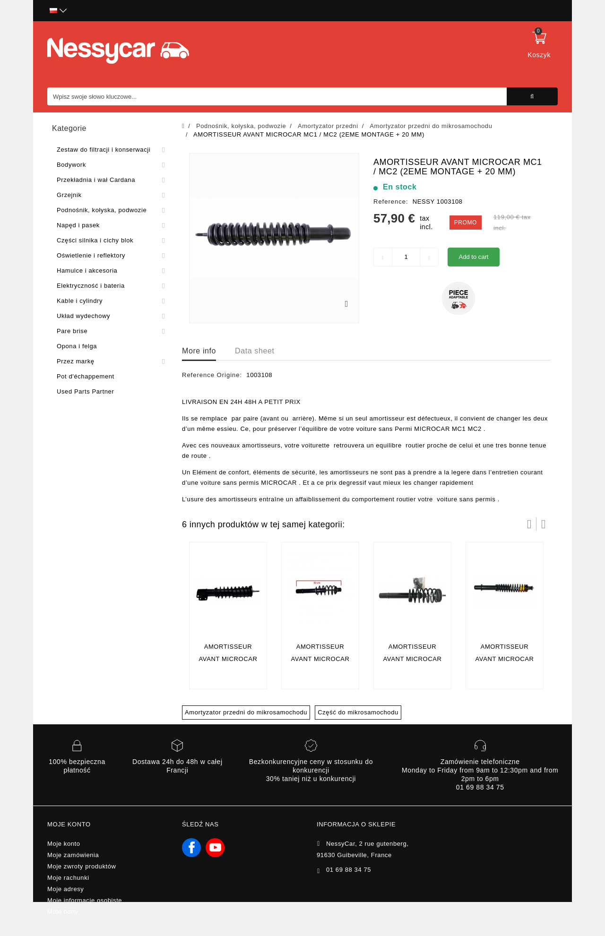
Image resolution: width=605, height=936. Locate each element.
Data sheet (254, 351)
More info (199, 351)
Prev (529, 524)
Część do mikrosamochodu (358, 712)
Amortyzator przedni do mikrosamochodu (246, 712)
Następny (543, 524)
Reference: (390, 201)
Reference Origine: (212, 374)
